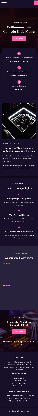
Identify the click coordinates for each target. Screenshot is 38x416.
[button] (19, 38)
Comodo (3, 3)
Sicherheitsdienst (19, 386)
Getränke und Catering (19, 383)
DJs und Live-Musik (19, 380)
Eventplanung (19, 378)
